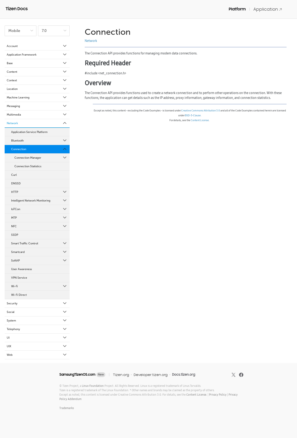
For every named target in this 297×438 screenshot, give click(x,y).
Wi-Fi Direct (19, 294)
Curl (14, 174)
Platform (237, 9)
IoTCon (39, 209)
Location (37, 89)
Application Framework (37, 54)
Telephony (37, 329)
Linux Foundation (93, 386)
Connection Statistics (27, 166)
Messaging (37, 106)
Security (37, 303)
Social (37, 312)
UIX (37, 346)
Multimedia (37, 114)
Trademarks (66, 408)
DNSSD (16, 183)
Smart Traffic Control (39, 243)
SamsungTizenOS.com (77, 374)
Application (267, 9)
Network (37, 123)
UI (37, 337)
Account (37, 46)
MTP (39, 217)
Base (37, 63)
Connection (39, 149)
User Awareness (21, 269)
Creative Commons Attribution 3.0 (200, 110)
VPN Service (19, 277)
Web (37, 355)
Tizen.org (121, 374)
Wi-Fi (39, 286)
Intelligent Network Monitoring (39, 200)
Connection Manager (40, 157)
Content (37, 71)
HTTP (39, 192)
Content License (200, 120)
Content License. (196, 395)
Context (37, 80)
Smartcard (39, 252)
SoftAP (39, 260)
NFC (39, 226)
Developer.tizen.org (151, 374)
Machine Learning (37, 97)
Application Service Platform (29, 132)
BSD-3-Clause (193, 115)
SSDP (14, 234)
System (37, 320)
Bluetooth (39, 140)
